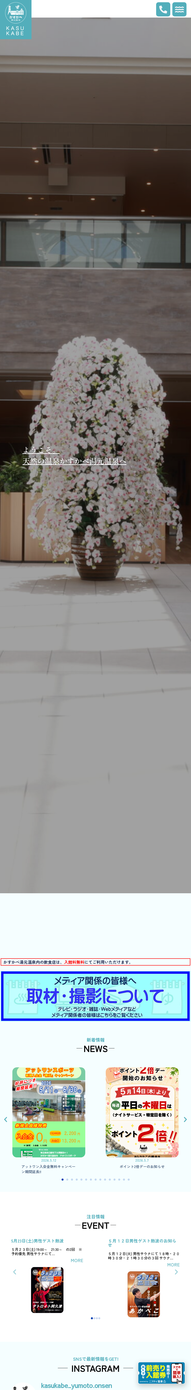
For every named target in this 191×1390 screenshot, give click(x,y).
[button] (5, 1119)
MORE (77, 1260)
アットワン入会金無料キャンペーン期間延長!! (48, 1169)
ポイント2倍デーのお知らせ (142, 1166)
